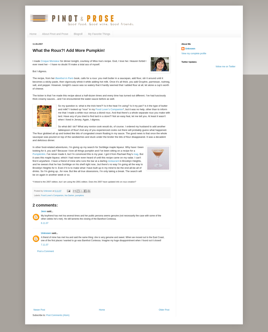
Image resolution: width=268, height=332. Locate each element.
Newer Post (39, 310)
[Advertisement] (101, 280)
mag (135, 154)
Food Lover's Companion (52, 195)
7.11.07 (44, 244)
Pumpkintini (39, 154)
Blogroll (78, 33)
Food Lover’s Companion (109, 109)
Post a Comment (45, 251)
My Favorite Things (99, 33)
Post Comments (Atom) (57, 315)
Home (33, 33)
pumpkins (79, 195)
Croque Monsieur (50, 61)
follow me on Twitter (225, 66)
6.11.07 (44, 223)
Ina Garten (69, 195)
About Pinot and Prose (55, 33)
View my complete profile (193, 53)
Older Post (164, 310)
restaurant (113, 161)
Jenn (43, 211)
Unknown (46, 233)
